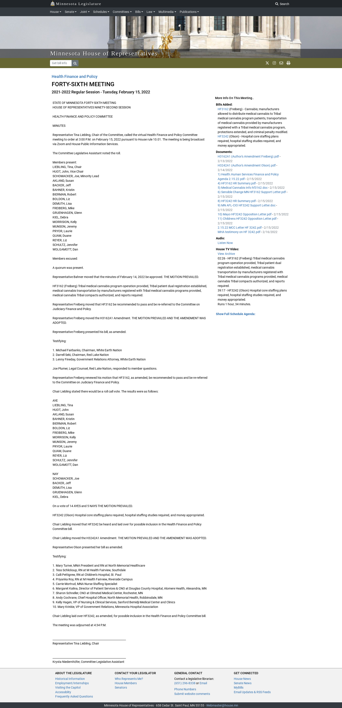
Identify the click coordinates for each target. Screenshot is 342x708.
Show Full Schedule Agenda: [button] (235, 314)
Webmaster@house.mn (222, 705)
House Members (126, 683)
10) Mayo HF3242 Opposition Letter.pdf (245, 214)
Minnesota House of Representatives (104, 53)
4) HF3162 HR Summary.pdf (237, 183)
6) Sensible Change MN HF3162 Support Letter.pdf (252, 192)
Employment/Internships (72, 683)
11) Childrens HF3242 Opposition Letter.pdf (247, 218)
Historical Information (70, 679)
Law (149, 12)
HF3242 (223, 136)
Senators (121, 687)
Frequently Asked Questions (74, 696)
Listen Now (225, 243)
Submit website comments (192, 694)
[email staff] (281, 63)
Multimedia (166, 12)
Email (203, 683)
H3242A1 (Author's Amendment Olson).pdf (247, 165)
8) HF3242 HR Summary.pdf (237, 201)
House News (242, 679)
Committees (121, 12)
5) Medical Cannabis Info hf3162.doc (243, 187)
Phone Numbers (185, 689)
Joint (83, 12)
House (54, 12)
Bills (138, 12)
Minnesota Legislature (75, 3)
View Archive (226, 253)
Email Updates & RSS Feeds (252, 692)
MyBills (238, 687)
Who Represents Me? (129, 679)
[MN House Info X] (267, 63)
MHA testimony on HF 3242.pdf (239, 232)
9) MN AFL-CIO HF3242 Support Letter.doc (247, 205)
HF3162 (223, 109)
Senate (69, 12)
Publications (188, 12)
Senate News (242, 683)
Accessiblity (63, 692)
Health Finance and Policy (74, 76)
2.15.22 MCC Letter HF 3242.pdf (240, 227)
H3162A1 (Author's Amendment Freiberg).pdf (249, 156)
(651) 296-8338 (184, 683)
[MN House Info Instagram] (274, 63)
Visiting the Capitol (67, 687)
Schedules (100, 12)
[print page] (288, 63)
